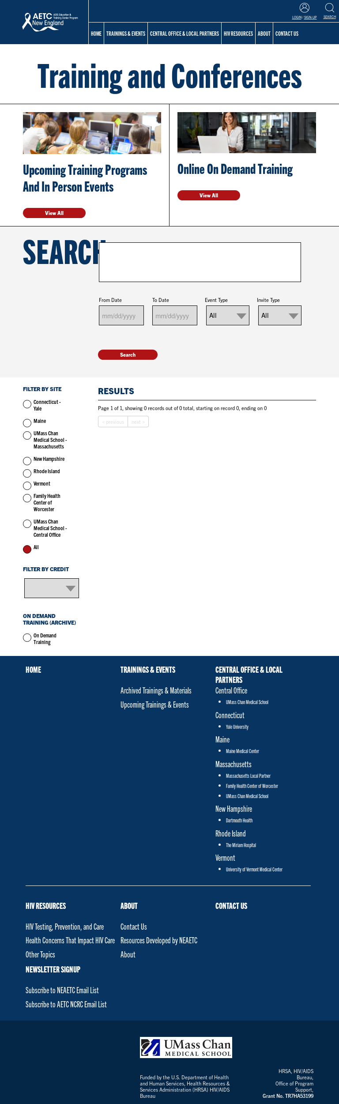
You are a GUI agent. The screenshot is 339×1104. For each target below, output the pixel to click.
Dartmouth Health (239, 820)
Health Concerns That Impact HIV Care (70, 940)
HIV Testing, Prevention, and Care (65, 926)
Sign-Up (310, 17)
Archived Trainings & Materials (156, 690)
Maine (40, 420)
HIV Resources (46, 906)
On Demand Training (45, 638)
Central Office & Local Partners (184, 33)
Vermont (42, 483)
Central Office (231, 690)
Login (296, 17)
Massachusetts (233, 764)
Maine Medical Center (242, 750)
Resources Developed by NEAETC (159, 940)
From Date (110, 300)
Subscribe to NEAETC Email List (62, 990)
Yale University (237, 726)
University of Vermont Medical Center (254, 869)
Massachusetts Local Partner (248, 775)
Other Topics (40, 954)
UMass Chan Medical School (247, 701)
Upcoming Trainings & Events (155, 704)
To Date (160, 300)
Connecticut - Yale (47, 404)
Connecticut (230, 715)
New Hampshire (49, 458)
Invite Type (268, 300)
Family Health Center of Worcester (47, 502)
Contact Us (134, 926)
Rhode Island (47, 470)
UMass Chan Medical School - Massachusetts (50, 439)
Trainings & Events (125, 33)
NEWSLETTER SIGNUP (53, 969)
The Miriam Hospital (241, 844)
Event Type (216, 300)
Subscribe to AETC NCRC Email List (66, 1004)
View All (54, 213)
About (129, 906)
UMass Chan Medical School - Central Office (50, 528)
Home (96, 33)
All (36, 546)
